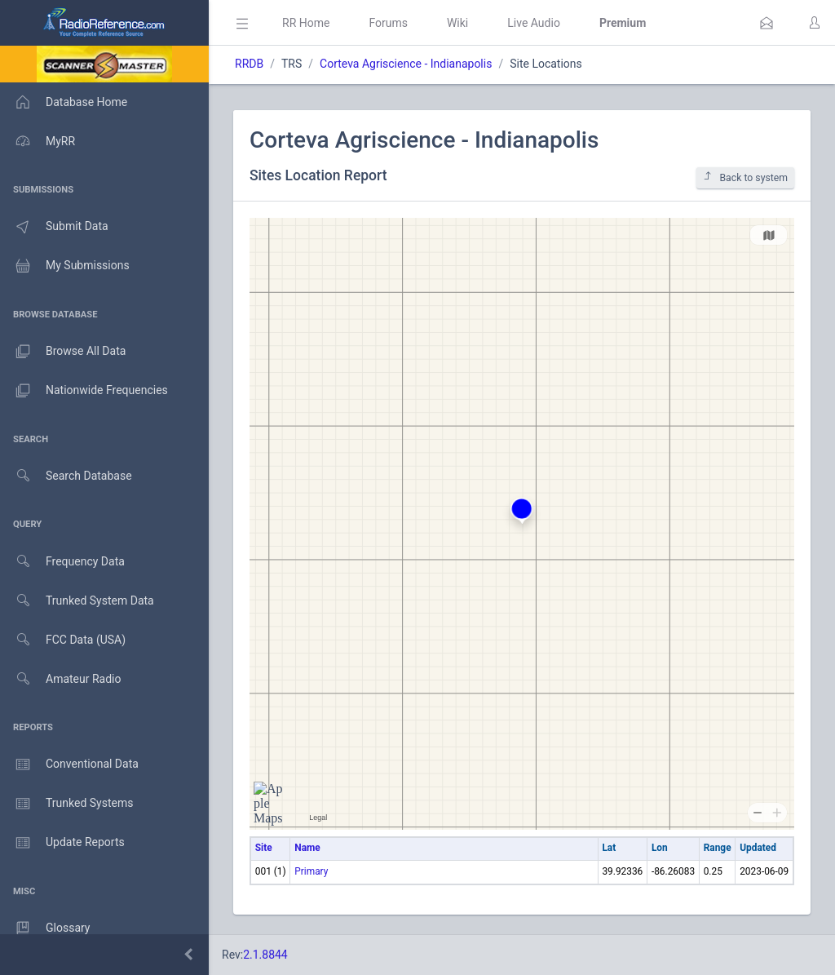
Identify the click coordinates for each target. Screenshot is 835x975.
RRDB (249, 63)
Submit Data (54, 226)
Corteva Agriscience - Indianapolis (406, 63)
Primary (311, 871)
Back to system (745, 177)
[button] (766, 22)
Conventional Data (69, 764)
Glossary (45, 928)
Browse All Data (63, 351)
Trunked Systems (66, 803)
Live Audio (533, 22)
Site (263, 847)
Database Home (63, 102)
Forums (388, 22)
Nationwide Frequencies (84, 390)
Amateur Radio (60, 679)
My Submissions (65, 266)
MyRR (37, 141)
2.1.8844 (265, 954)
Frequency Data (62, 562)
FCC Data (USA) (63, 640)
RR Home (305, 22)
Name (307, 847)
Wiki (457, 22)
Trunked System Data (77, 601)
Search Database (66, 476)
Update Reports (62, 842)
